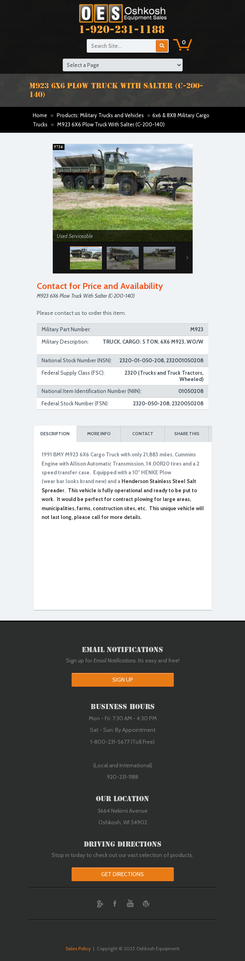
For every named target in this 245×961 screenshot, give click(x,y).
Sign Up (122, 679)
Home (40, 115)
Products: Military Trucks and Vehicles (100, 115)
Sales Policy (78, 948)
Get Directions (122, 874)
